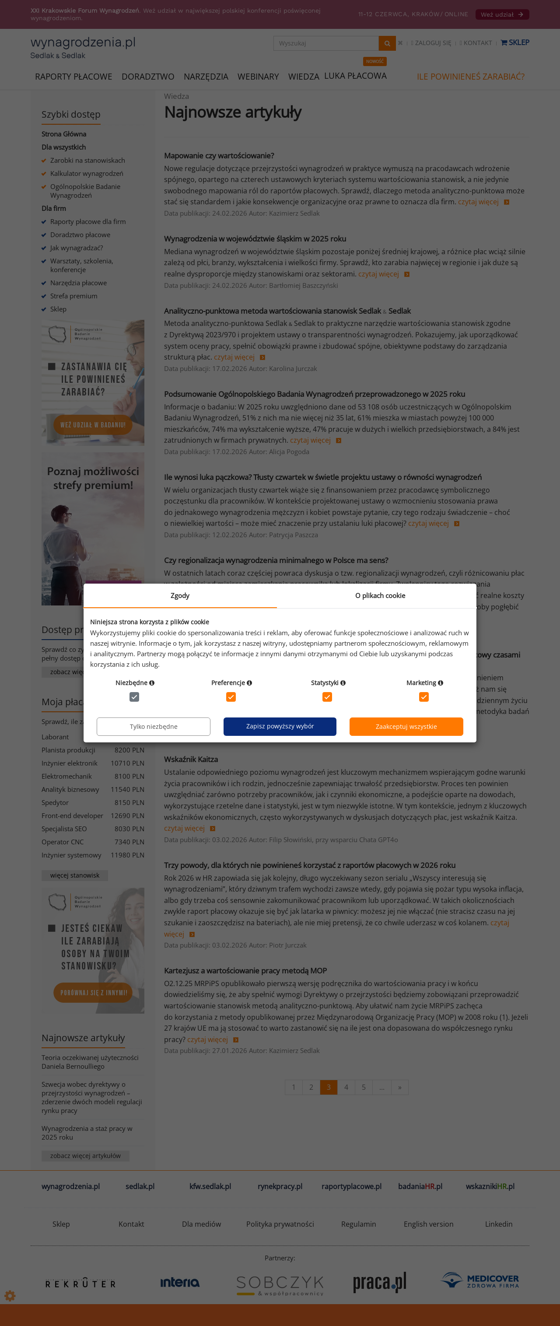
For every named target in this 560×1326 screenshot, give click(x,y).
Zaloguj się (431, 42)
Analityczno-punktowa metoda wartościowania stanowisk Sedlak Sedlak (287, 311)
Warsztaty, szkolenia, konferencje (81, 265)
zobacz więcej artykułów (85, 1155)
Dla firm (54, 208)
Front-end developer (72, 815)
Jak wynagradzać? (76, 247)
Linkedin (499, 1224)
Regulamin (358, 1224)
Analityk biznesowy (70, 789)
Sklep (514, 42)
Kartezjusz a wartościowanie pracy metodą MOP (245, 971)
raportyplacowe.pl (352, 1186)
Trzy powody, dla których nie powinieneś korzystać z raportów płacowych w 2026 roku (309, 865)
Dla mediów (201, 1224)
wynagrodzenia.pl (71, 1186)
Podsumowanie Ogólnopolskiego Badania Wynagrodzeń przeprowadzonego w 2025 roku (314, 394)
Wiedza (176, 96)
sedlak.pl (140, 1186)
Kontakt (476, 42)
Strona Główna (64, 133)
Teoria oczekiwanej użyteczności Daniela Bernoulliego (90, 1062)
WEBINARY (258, 76)
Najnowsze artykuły (83, 1038)
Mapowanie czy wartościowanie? (219, 155)
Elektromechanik (67, 776)
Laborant (55, 736)
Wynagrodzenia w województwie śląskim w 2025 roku (255, 239)
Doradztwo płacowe (80, 234)
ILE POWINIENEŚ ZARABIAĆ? (471, 76)
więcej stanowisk (74, 875)
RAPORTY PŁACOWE (73, 76)
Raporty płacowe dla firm (88, 221)
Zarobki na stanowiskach (87, 160)
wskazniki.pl (490, 1186)
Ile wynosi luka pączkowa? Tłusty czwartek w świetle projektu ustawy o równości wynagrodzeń (323, 477)
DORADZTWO (148, 76)
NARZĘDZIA (206, 76)
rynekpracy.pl (280, 1186)
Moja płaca (65, 702)
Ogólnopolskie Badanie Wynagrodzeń (85, 190)
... (382, 1087)
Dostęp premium (78, 629)
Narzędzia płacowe (78, 282)
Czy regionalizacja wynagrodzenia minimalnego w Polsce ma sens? (276, 560)
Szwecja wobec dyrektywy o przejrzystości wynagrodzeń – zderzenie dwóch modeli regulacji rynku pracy (92, 1097)
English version (429, 1224)
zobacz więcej (70, 672)
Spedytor (55, 802)
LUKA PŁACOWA (355, 75)
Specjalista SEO (64, 828)
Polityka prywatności (280, 1224)
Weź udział (502, 14)
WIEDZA (303, 76)
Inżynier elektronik (70, 763)
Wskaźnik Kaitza (191, 759)
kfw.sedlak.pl (210, 1186)
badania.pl (420, 1186)
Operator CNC (63, 841)
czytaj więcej (478, 201)
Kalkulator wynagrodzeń (86, 173)
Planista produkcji (68, 749)
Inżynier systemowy (72, 854)
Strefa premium (74, 295)
